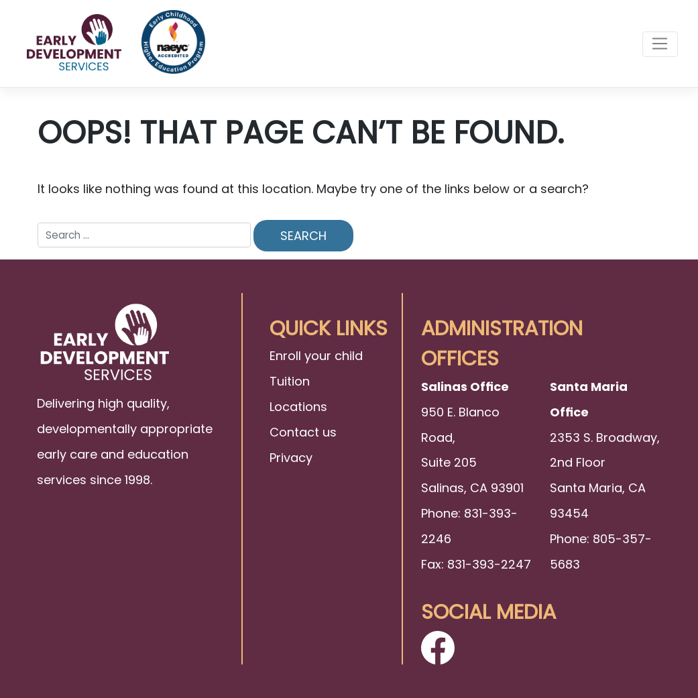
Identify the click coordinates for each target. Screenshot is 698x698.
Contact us (303, 432)
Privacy (291, 457)
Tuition (290, 381)
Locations (298, 406)
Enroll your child (316, 355)
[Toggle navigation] (660, 44)
